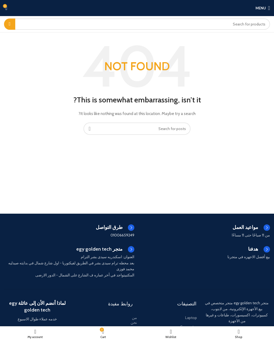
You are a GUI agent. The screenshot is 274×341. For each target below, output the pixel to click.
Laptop (191, 317)
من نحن (134, 320)
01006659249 (122, 235)
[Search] (137, 24)
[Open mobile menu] (263, 8)
